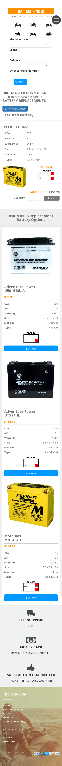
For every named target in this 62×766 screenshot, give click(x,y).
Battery (15, 60)
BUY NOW (31, 597)
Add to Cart (51, 198)
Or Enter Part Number (24, 70)
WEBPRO (12, 756)
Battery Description (15, 108)
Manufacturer (19, 39)
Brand (13, 50)
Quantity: (19, 198)
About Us (8, 717)
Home (6, 705)
